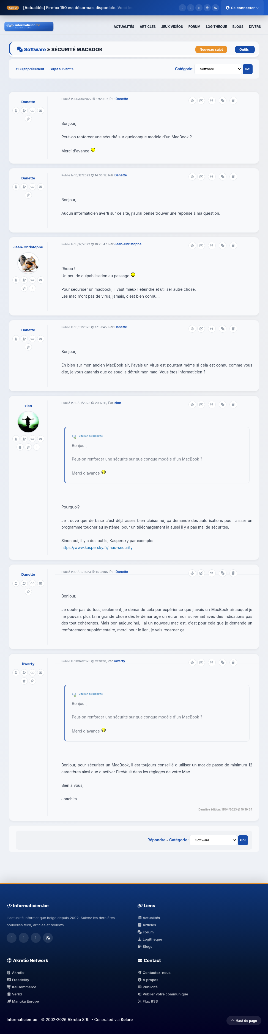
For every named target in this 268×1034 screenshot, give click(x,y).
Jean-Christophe (28, 247)
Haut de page (244, 1021)
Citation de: (86, 435)
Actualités (148, 917)
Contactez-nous (154, 972)
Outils (244, 49)
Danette (28, 101)
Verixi (14, 994)
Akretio (15, 972)
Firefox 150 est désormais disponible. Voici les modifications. (103, 7)
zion (28, 405)
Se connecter (242, 8)
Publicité (147, 987)
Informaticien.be (22, 1019)
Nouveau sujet (211, 49)
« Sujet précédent (30, 69)
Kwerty (28, 663)
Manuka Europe (23, 1001)
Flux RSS (147, 1001)
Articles (146, 925)
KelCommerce (21, 987)
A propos (147, 980)
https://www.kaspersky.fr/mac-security (97, 547)
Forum (145, 932)
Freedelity (18, 980)
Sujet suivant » (61, 69)
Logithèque (149, 939)
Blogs (144, 946)
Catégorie (183, 68)
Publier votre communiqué (162, 994)
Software (35, 49)
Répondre (156, 840)
